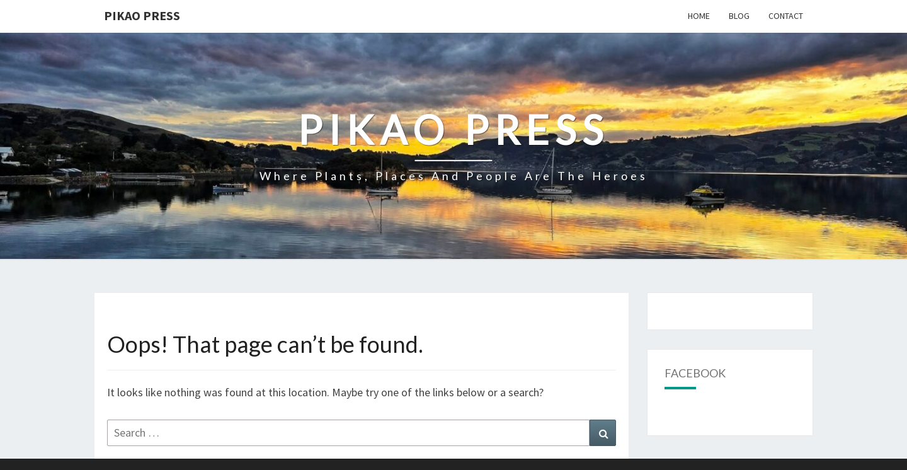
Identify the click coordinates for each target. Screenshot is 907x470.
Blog (739, 15)
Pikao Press (142, 15)
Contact (785, 15)
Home (699, 15)
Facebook (695, 373)
